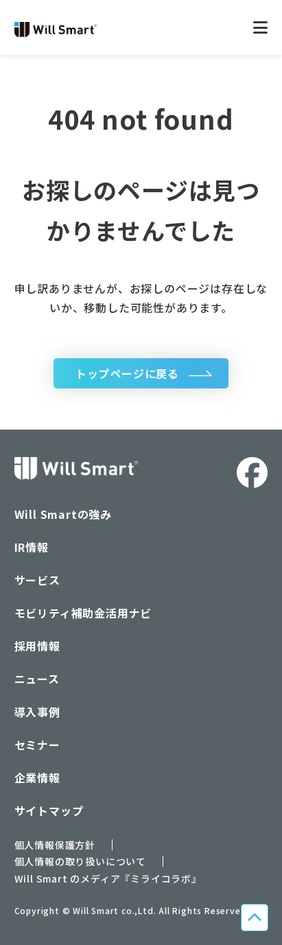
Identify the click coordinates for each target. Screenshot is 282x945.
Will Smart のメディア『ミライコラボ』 (108, 878)
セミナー (37, 744)
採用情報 (37, 646)
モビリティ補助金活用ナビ (83, 613)
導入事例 (37, 711)
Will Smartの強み (63, 514)
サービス (37, 580)
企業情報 (37, 777)
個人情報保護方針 (54, 845)
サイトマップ (49, 810)
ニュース (37, 678)
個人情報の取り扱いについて (80, 861)
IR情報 (31, 547)
